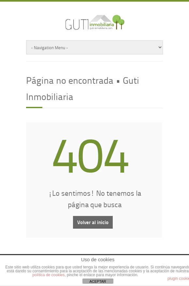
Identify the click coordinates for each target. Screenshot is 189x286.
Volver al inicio (93, 222)
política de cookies (49, 275)
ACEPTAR (97, 281)
